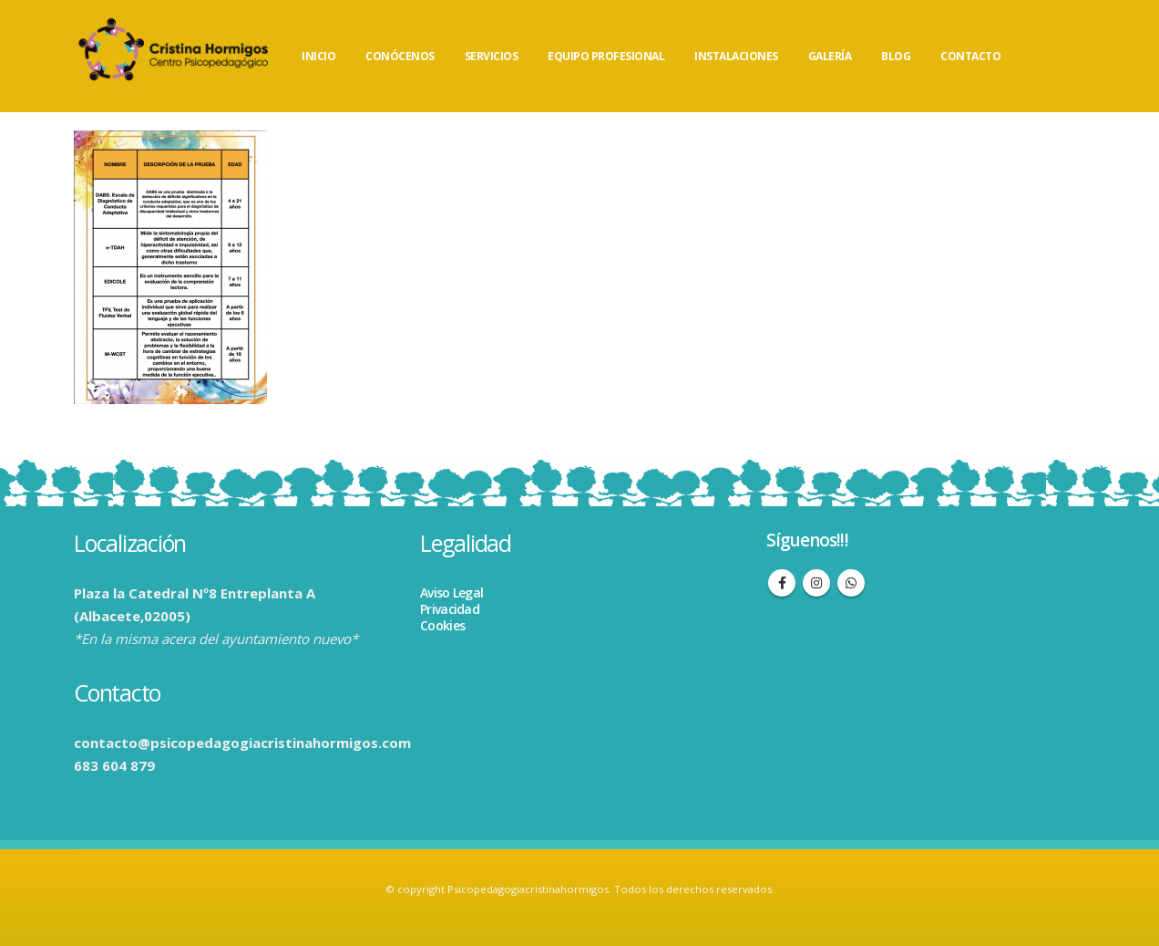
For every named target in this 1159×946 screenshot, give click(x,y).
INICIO (318, 56)
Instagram (816, 583)
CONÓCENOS (400, 56)
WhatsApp (851, 583)
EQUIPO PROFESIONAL (606, 56)
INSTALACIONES (736, 56)
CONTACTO (970, 56)
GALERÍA (830, 56)
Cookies (442, 625)
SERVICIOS (491, 56)
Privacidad (449, 609)
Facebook (781, 583)
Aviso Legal (451, 592)
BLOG (895, 56)
